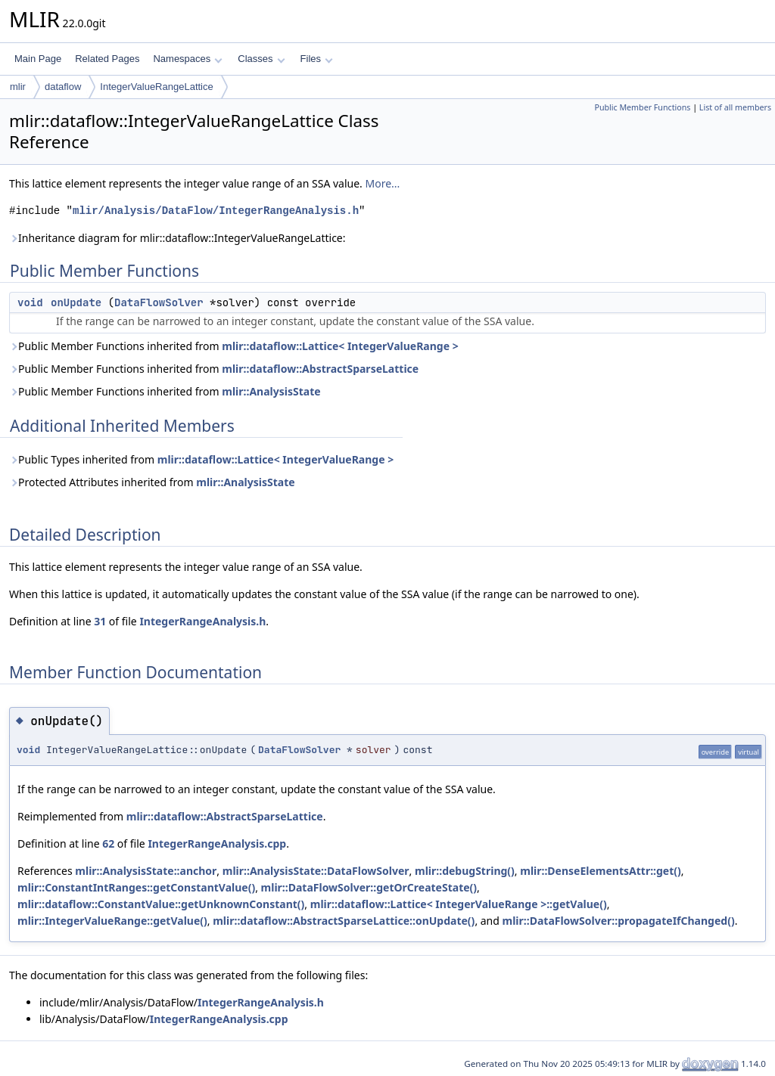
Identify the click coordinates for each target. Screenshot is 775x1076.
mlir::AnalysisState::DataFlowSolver (316, 871)
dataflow (63, 86)
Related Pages (107, 58)
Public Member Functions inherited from (234, 346)
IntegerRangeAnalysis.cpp (217, 843)
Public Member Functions (642, 107)
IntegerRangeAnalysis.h (202, 621)
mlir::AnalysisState (271, 391)
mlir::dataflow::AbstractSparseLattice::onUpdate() (344, 920)
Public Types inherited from (201, 459)
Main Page (37, 58)
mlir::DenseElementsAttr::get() (600, 871)
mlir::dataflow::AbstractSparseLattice (320, 368)
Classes (261, 58)
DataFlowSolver (159, 302)
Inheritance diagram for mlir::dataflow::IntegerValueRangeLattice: (177, 238)
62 (108, 843)
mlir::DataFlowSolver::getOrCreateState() (369, 887)
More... (382, 183)
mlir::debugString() (465, 871)
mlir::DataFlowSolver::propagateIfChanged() (619, 920)
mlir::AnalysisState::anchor (145, 871)
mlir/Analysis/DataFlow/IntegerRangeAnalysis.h (216, 210)
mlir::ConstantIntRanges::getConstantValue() (136, 887)
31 (100, 621)
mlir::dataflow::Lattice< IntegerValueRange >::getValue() (458, 904)
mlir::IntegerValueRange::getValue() (112, 920)
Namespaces (187, 58)
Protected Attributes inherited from (152, 482)
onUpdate (76, 302)
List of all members (735, 107)
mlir (18, 86)
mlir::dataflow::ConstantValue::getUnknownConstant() (160, 904)
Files (316, 58)
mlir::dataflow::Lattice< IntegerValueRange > (340, 346)
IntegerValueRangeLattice (156, 86)
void (30, 302)
